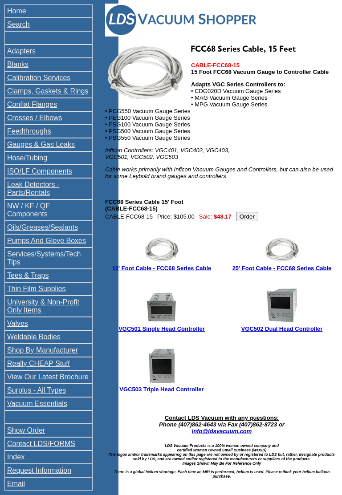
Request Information (39, 470)
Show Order (26, 430)
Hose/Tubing (27, 158)
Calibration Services (38, 77)
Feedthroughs (29, 131)
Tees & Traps (28, 275)
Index (15, 457)
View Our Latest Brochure (48, 377)
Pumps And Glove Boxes (46, 240)
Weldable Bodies (34, 337)
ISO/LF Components (39, 171)
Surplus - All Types (36, 390)
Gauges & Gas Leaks (41, 144)
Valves (17, 323)
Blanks (17, 64)
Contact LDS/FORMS (41, 443)
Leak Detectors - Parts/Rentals (33, 188)
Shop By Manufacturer (42, 350)
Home (16, 11)
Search (18, 24)
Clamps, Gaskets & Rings (47, 91)
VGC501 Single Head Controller (161, 328)
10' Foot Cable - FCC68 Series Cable (162, 268)
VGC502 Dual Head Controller (282, 328)
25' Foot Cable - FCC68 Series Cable (282, 268)
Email (16, 483)
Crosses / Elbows (34, 118)
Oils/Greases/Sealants (42, 227)
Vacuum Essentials (37, 403)
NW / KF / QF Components (28, 210)
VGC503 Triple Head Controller (161, 389)
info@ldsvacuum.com (222, 431)
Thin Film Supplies (36, 288)
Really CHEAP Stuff (38, 363)
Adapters (21, 51)
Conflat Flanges (32, 104)
